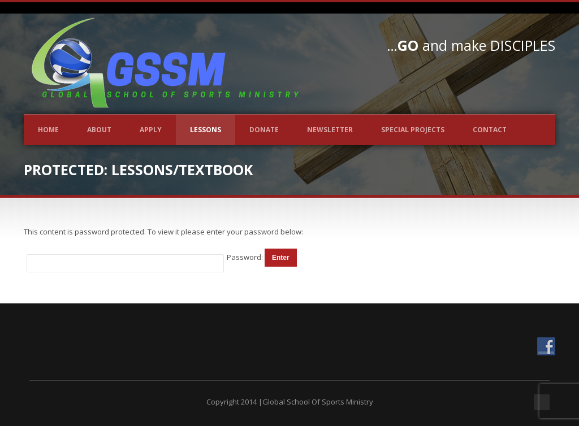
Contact (490, 129)
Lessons (205, 129)
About (99, 129)
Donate (264, 129)
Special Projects (412, 129)
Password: (246, 257)
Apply (151, 129)
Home (48, 129)
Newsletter (330, 129)
